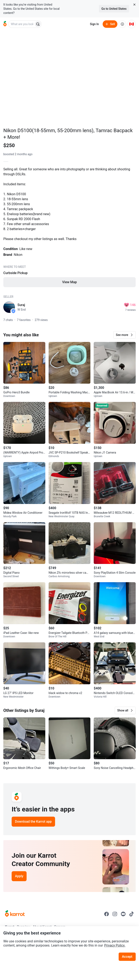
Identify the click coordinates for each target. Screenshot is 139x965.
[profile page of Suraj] (9, 307)
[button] (124, 335)
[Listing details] (69, 226)
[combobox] (21, 24)
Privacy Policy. (114, 945)
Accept (127, 957)
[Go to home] (5, 24)
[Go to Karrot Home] (15, 914)
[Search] (38, 24)
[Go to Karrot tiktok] (131, 913)
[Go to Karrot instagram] (114, 913)
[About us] (122, 24)
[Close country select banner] (134, 4)
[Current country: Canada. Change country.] (131, 24)
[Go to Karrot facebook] (106, 913)
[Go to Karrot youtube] (123, 913)
